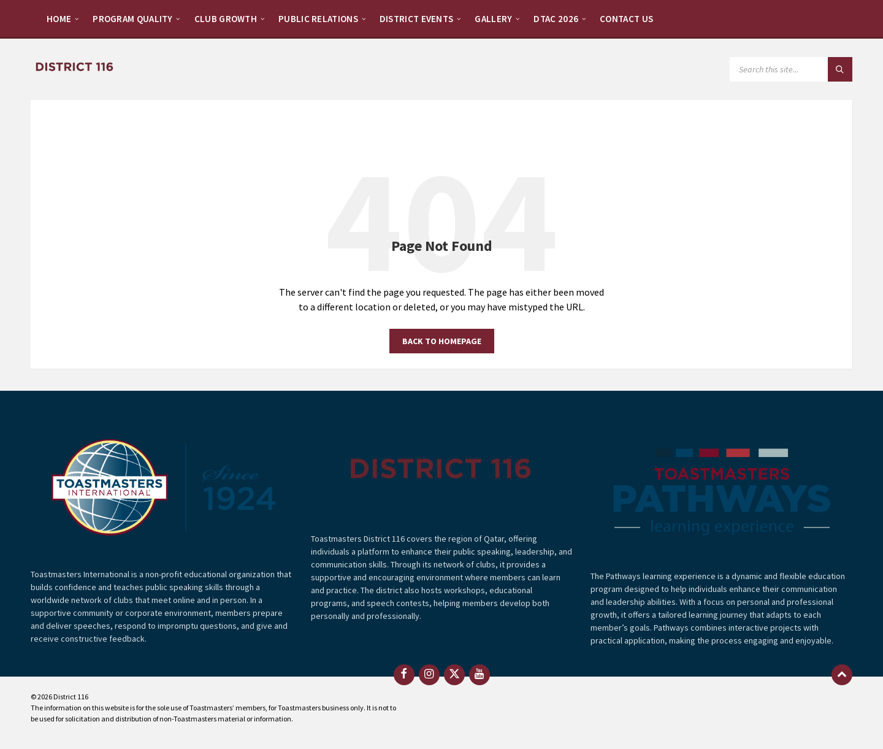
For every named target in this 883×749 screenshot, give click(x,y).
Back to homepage (441, 341)
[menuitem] (59, 18)
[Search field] (791, 69)
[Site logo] (74, 66)
